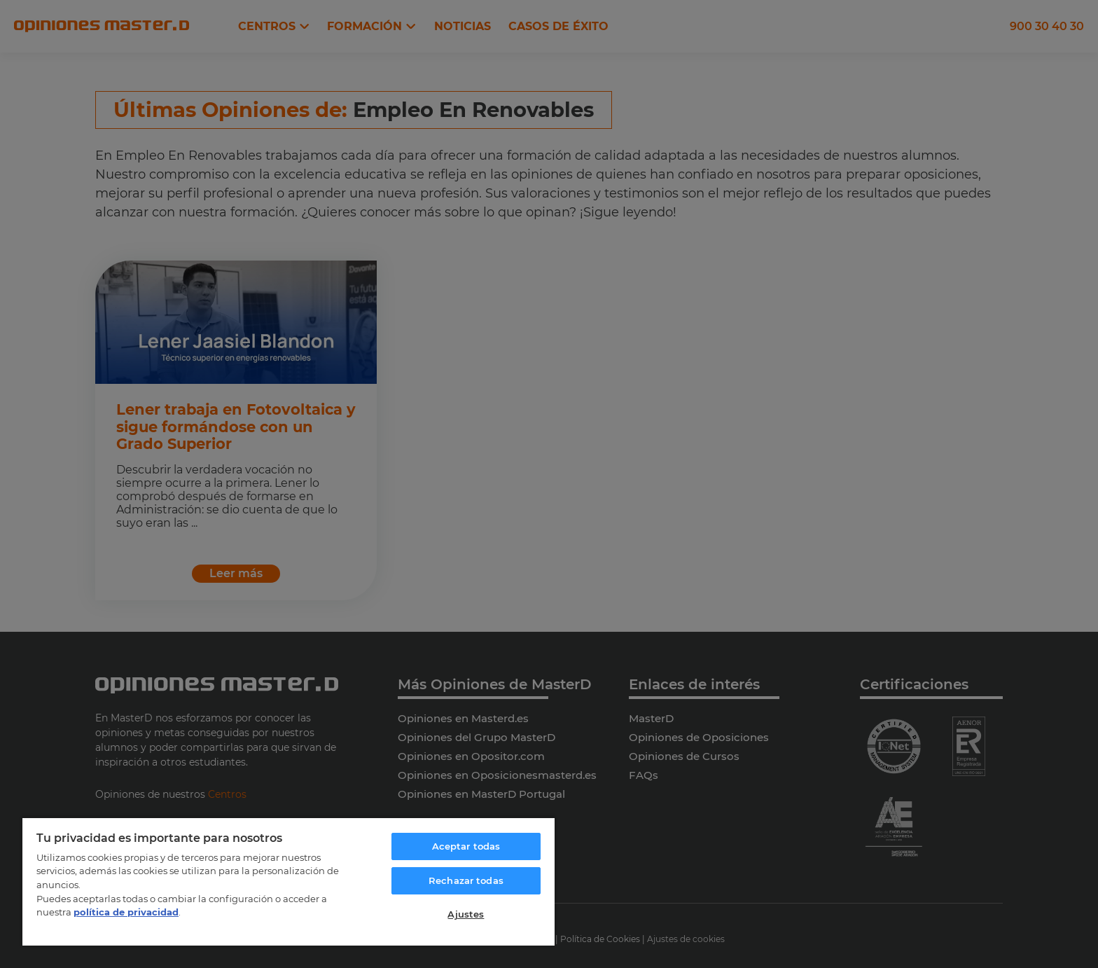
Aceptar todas (466, 846)
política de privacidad (126, 912)
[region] (288, 881)
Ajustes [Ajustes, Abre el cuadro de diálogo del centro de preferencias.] (465, 914)
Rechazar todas (466, 880)
